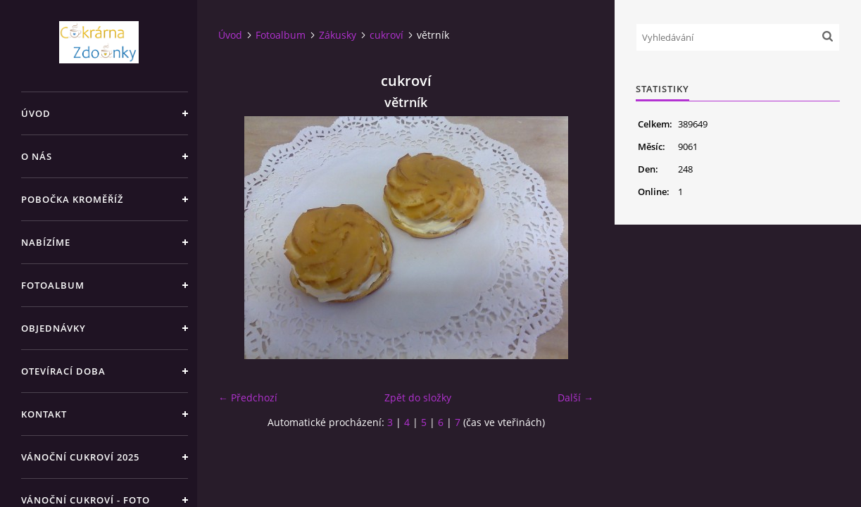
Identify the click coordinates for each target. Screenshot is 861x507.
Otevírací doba (63, 371)
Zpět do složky (417, 397)
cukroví (386, 35)
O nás (36, 156)
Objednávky (53, 328)
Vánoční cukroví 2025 (80, 457)
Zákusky (337, 35)
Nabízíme (45, 242)
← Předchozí (247, 397)
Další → (575, 397)
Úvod (36, 113)
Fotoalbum (52, 285)
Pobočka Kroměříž (72, 199)
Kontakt (44, 414)
